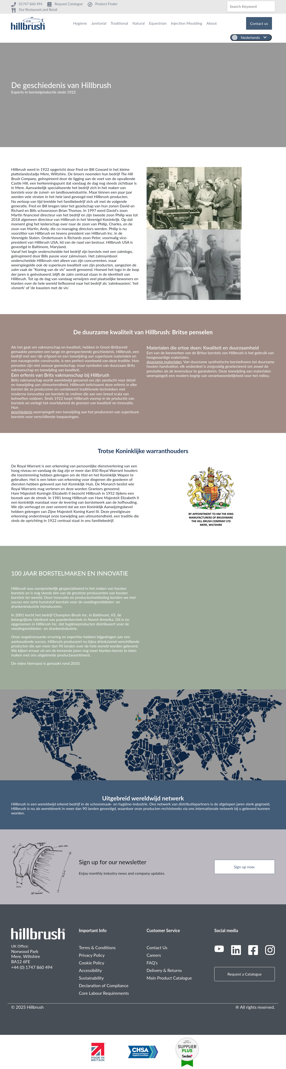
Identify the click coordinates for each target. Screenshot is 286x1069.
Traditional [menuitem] (119, 23)
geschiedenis (22, 411)
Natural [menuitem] (138, 23)
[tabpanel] (143, 95)
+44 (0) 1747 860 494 (31, 967)
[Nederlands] (251, 37)
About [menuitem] (211, 23)
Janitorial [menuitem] (98, 23)
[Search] (251, 6)
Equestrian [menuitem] (158, 23)
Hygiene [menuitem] (80, 23)
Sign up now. (244, 866)
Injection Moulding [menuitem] (186, 23)
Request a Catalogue (245, 974)
